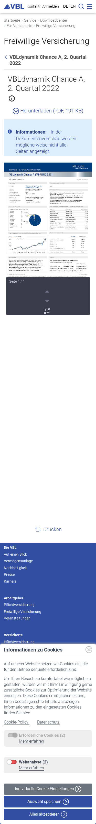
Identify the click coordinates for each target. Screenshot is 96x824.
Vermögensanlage (18, 561)
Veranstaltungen (17, 618)
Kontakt (33, 6)
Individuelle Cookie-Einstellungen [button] (48, 789)
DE (65, 6)
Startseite (12, 20)
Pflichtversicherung (19, 605)
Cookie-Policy (16, 722)
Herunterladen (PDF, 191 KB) (48, 111)
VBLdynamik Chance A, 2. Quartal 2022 (46, 84)
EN (73, 6)
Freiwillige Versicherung (55, 25)
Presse (9, 574)
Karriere (10, 581)
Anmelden (50, 6)
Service (30, 20)
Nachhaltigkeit (15, 568)
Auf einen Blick (15, 554)
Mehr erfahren (31, 741)
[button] (48, 529)
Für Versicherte (19, 25)
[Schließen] (74, 125)
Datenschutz (48, 722)
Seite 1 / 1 (17, 281)
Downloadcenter (53, 20)
